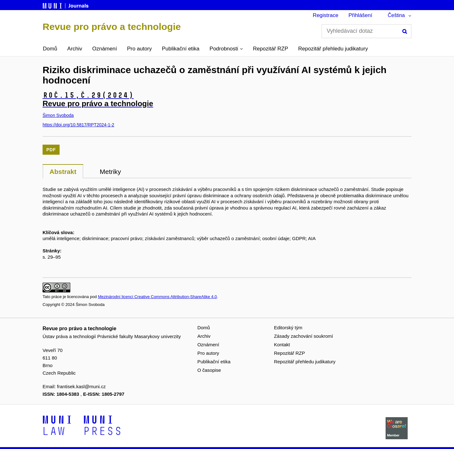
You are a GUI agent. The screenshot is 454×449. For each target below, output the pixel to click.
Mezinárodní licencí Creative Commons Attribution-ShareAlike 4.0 (157, 296)
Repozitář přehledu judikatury (333, 49)
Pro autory (139, 49)
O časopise (209, 370)
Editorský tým (288, 327)
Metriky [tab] (110, 171)
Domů (50, 49)
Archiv (74, 49)
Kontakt (282, 344)
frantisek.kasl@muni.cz (81, 386)
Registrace (325, 15)
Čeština (396, 15)
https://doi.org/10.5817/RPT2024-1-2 (78, 124)
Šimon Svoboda (58, 115)
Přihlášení (360, 15)
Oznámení (104, 49)
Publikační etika (180, 49)
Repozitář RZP (270, 49)
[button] (226, 49)
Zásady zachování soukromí (303, 336)
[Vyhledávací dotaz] (366, 31)
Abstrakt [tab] (62, 171)
